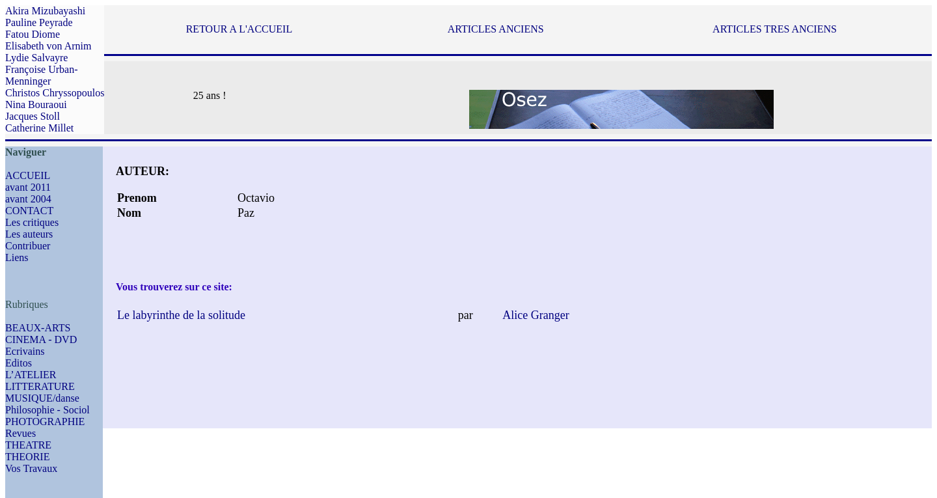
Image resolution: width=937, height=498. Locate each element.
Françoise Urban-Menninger (41, 75)
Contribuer (27, 245)
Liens (17, 257)
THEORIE (27, 456)
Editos (18, 362)
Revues (20, 433)
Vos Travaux (31, 468)
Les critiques (32, 222)
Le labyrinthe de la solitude (181, 315)
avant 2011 (28, 187)
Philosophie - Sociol (47, 409)
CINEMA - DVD (41, 339)
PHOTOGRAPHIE (45, 421)
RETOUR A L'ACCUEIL (239, 29)
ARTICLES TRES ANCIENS (775, 29)
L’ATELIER (31, 374)
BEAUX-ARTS (37, 327)
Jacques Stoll (32, 116)
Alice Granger (535, 315)
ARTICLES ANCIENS (496, 29)
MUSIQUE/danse (42, 398)
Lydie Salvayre (36, 57)
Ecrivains (24, 351)
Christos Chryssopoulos (54, 92)
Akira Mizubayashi (45, 10)
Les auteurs (29, 234)
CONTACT (29, 210)
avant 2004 (28, 198)
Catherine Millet (39, 127)
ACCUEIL (27, 175)
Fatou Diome (32, 34)
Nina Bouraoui (36, 104)
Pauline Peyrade (39, 22)
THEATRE (28, 444)
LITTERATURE (40, 386)
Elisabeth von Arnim (48, 45)
